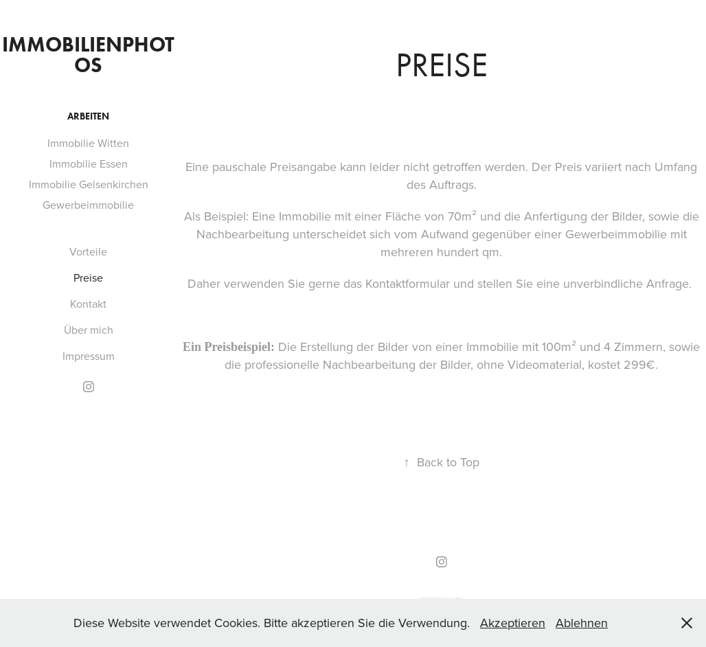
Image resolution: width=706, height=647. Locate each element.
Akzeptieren (512, 622)
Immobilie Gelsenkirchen (88, 184)
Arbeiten (88, 116)
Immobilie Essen (88, 163)
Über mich (88, 329)
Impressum (88, 355)
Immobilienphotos (88, 55)
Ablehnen (582, 622)
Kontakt (88, 303)
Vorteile (88, 251)
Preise (88, 277)
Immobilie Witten (88, 142)
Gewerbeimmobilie (88, 204)
